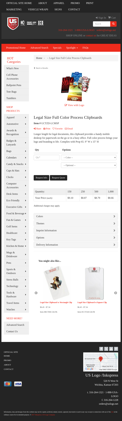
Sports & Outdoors (11, 271)
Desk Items (12, 194)
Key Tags (11, 239)
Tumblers (11, 98)
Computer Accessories (12, 185)
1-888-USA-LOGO (84, 30)
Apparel (10, 117)
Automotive (12, 124)
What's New (12, 68)
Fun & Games (13, 220)
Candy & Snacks (15, 164)
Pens (8, 262)
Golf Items (11, 226)
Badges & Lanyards (11, 142)
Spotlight (72, 47)
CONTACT (74, 9)
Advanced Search (39, 47)
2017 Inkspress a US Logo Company (43, 415)
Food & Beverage (15, 213)
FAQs (85, 47)
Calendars (11, 157)
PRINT (89, 3)
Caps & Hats (12, 170)
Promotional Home (16, 47)
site (112, 412)
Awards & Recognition (12, 132)
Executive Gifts (14, 207)
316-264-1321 (65, 30)
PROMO (75, 3)
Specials (57, 47)
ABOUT (42, 3)
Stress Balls (12, 279)
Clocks (9, 177)
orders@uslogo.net (106, 30)
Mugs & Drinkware (11, 254)
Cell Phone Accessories (12, 77)
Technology (12, 286)
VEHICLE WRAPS (38, 9)
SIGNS (58, 9)
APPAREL (58, 3)
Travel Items (12, 303)
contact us (91, 35)
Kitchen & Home (15, 246)
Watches (10, 309)
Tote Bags (11, 91)
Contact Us (12, 331)
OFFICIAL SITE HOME (19, 3)
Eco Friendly (13, 200)
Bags (8, 151)
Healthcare (11, 233)
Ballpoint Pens (13, 85)
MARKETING (14, 9)
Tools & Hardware (11, 294)
